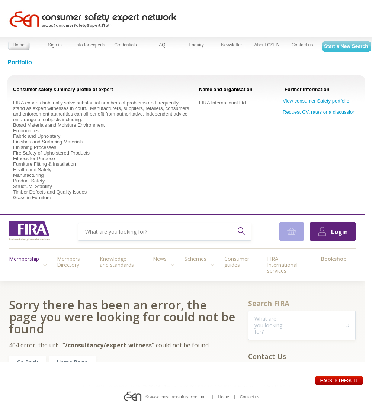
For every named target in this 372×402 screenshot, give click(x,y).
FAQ (160, 45)
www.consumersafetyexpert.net (178, 397)
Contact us (302, 45)
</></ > (182, 288)
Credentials (125, 45)
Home (19, 45)
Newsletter (231, 45)
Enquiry (196, 45)
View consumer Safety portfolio (316, 101)
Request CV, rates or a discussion (319, 112)
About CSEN (266, 45)
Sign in (55, 45)
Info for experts (90, 45)
